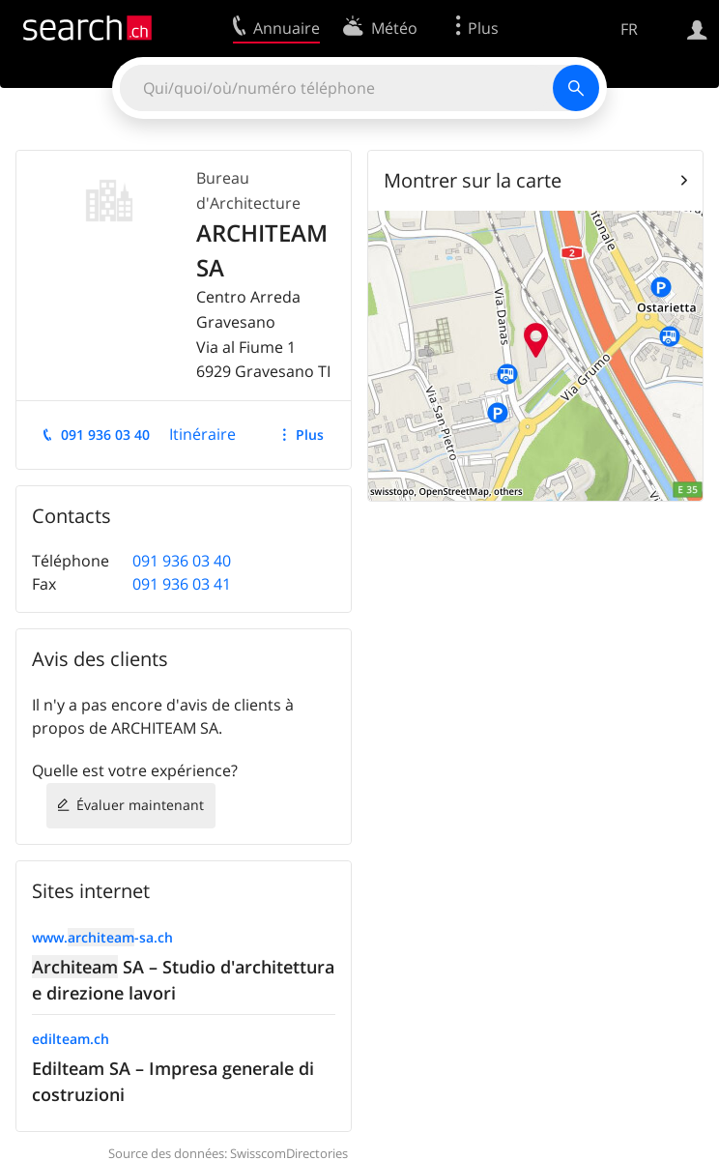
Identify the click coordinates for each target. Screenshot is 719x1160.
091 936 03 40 (105, 434)
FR (629, 29)
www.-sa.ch (102, 937)
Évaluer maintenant (140, 805)
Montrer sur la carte (472, 180)
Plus (310, 434)
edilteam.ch (70, 1039)
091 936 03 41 (181, 583)
